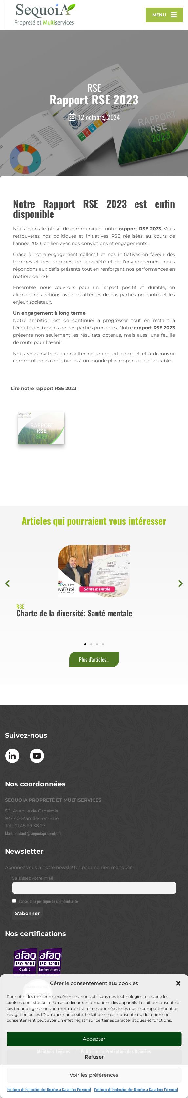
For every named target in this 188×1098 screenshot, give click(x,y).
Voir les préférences (94, 1075)
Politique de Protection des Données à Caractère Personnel (49, 1089)
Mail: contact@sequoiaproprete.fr (33, 865)
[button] (178, 983)
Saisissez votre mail (32, 911)
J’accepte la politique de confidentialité (48, 934)
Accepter (94, 1039)
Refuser (94, 1057)
